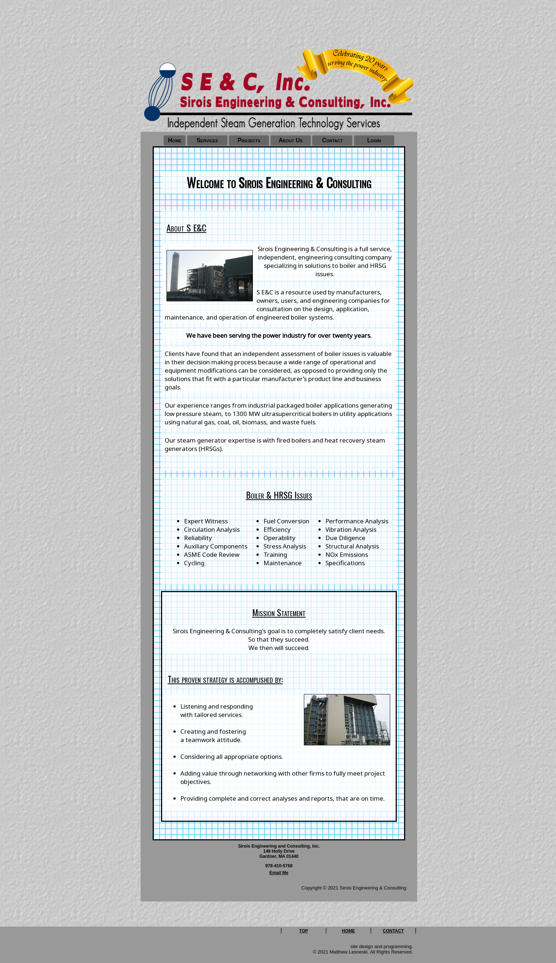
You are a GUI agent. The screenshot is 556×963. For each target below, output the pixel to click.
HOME (348, 931)
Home (174, 140)
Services (207, 140)
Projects (249, 140)
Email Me (278, 872)
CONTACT (393, 931)
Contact (332, 140)
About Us (291, 140)
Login (374, 140)
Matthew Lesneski (349, 952)
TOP (303, 931)
